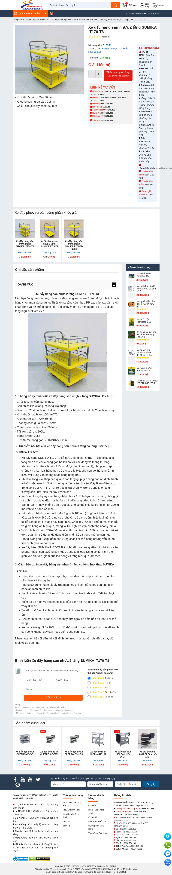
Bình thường (102, 692)
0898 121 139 (137, 846)
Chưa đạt (100, 696)
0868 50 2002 (136, 849)
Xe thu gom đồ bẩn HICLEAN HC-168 (147, 754)
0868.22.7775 (109, 107)
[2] (89, 692)
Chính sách (93, 817)
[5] (89, 678)
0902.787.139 (110, 91)
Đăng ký (151, 784)
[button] (159, 5)
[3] (89, 687)
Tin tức (66, 821)
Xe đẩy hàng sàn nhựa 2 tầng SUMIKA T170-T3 (25, 244)
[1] (89, 696)
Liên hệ (66, 826)
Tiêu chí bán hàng (71, 810)
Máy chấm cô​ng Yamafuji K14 (144, 274)
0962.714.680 (119, 97)
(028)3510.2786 (97, 94)
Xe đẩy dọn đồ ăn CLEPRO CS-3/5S (74, 752)
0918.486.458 (106, 97)
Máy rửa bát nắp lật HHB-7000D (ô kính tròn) (146, 288)
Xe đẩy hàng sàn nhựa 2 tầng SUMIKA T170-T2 (49, 244)
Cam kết (92, 805)
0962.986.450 (107, 104)
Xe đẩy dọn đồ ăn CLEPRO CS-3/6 (25, 752)
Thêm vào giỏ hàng (118, 75)
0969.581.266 (107, 113)
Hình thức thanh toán (96, 811)
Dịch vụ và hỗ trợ (97, 821)
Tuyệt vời (100, 678)
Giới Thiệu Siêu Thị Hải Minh (72, 804)
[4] (89, 683)
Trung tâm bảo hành (98, 833)
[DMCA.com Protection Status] (39, 858)
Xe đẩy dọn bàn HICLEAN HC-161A (123, 754)
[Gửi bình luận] (53, 698)
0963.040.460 (109, 110)
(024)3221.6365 (97, 100)
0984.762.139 (107, 116)
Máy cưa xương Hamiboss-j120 (144, 369)
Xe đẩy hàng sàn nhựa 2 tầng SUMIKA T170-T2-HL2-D (74, 245)
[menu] (114, 284)
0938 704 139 (130, 843)
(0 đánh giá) (99, 37)
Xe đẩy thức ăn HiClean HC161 (98, 752)
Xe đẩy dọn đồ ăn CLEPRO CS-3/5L (49, 752)
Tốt (98, 687)
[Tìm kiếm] (117, 5)
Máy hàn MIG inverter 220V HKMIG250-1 (147, 381)
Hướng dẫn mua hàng (96, 827)
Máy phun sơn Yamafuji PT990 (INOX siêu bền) (144, 352)
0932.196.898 (123, 91)
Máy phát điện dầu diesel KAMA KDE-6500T (145, 304)
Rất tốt (99, 683)
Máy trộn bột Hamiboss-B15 (143, 320)
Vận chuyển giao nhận (71, 815)
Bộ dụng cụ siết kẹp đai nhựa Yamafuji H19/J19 (146, 334)
